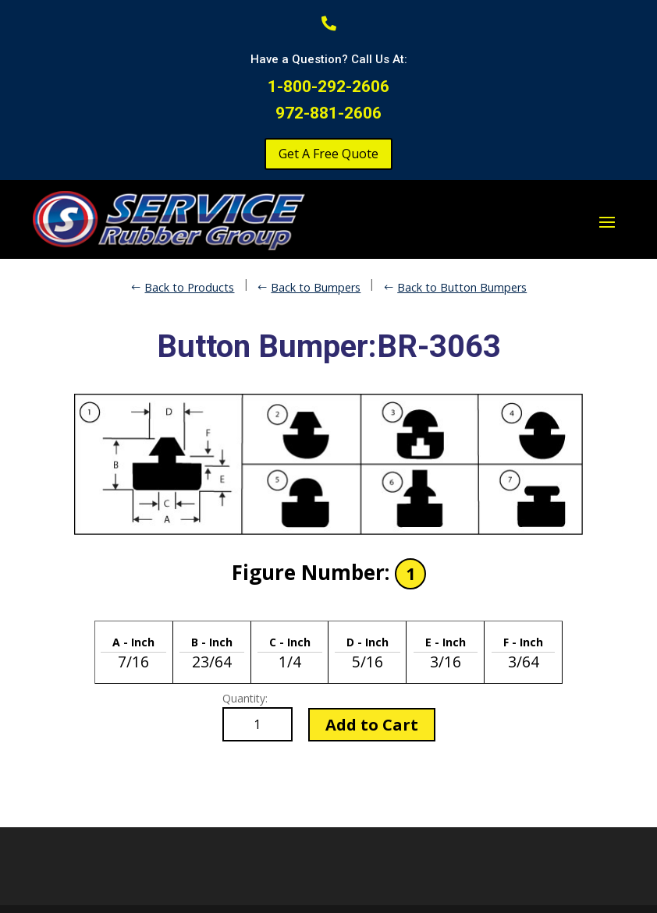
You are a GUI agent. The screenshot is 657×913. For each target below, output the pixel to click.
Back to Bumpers (315, 287)
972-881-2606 (328, 113)
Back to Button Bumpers (462, 287)
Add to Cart (371, 724)
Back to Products (189, 287)
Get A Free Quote (328, 153)
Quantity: (245, 698)
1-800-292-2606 (328, 86)
